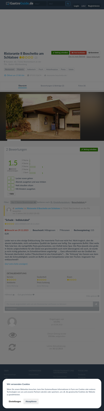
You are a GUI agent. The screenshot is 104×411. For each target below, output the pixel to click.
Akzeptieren (30, 401)
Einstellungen (15, 401)
